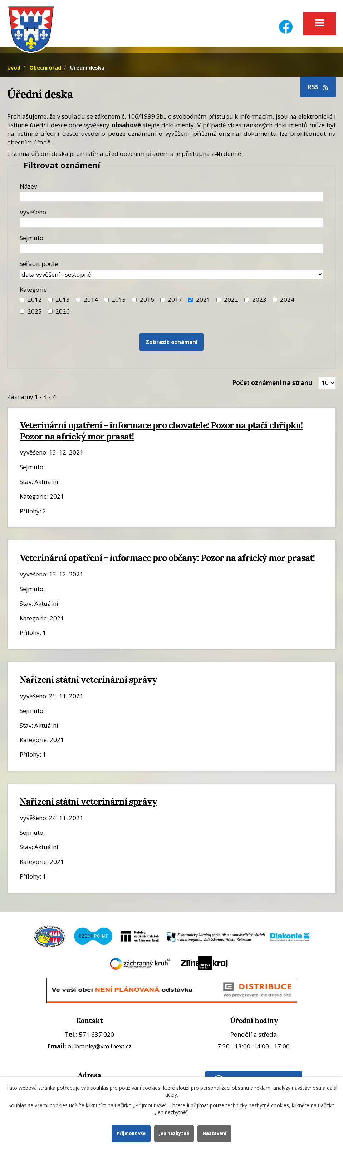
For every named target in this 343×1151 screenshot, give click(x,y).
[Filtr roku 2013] (50, 300)
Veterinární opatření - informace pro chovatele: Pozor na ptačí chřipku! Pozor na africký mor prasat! (161, 430)
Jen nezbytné (174, 1133)
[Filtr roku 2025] (22, 311)
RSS (318, 87)
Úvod (13, 67)
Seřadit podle (39, 264)
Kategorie (33, 289)
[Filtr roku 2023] (246, 300)
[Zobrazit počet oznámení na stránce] (327, 383)
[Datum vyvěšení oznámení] (171, 223)
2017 (175, 299)
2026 (62, 311)
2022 (231, 299)
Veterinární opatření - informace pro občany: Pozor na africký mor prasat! (167, 557)
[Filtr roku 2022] (218, 300)
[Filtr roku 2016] (134, 300)
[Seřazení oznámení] (171, 274)
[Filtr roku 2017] (162, 300)
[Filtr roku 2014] (78, 300)
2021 (203, 299)
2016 (147, 299)
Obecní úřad (45, 67)
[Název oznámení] (171, 197)
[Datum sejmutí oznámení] (171, 248)
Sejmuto (31, 238)
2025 (35, 311)
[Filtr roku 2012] (22, 300)
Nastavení (214, 1133)
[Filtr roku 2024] (275, 300)
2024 (287, 299)
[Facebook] (285, 22)
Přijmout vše (131, 1133)
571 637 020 (96, 1034)
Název (28, 186)
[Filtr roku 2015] (106, 300)
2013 (62, 299)
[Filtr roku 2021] (190, 300)
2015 (119, 299)
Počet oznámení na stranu (272, 383)
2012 (35, 299)
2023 (259, 299)
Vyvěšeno (33, 212)
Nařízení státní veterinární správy (88, 679)
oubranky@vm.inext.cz (100, 1046)
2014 (91, 299)
